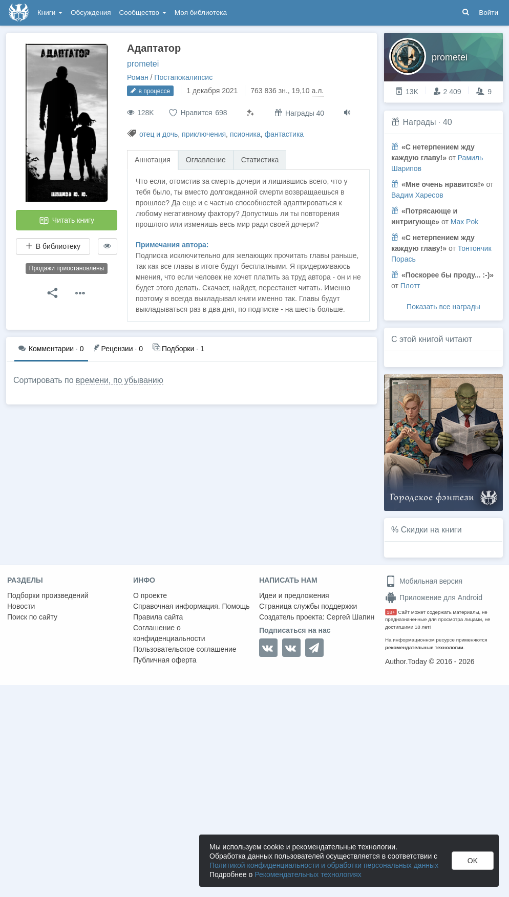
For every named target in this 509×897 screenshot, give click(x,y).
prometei (143, 63)
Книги (49, 12)
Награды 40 (299, 113)
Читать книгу (66, 221)
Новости (21, 606)
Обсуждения (91, 12)
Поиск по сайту (32, 617)
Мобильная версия (423, 581)
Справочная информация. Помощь (191, 606)
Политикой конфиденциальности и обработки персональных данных (323, 865)
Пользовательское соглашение (185, 649)
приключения (204, 134)
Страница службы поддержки (308, 606)
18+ (391, 612)
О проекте (150, 595)
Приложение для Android (433, 597)
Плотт (410, 286)
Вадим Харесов (417, 195)
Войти (488, 12)
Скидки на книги (431, 529)
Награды (419, 122)
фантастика (284, 134)
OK (473, 861)
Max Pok (464, 222)
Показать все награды (443, 307)
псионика (245, 134)
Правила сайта (158, 617)
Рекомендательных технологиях (308, 874)
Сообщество (142, 12)
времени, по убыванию (119, 380)
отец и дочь (158, 134)
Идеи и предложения (294, 595)
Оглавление (206, 160)
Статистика (260, 160)
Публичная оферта (165, 660)
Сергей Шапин (350, 617)
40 (447, 122)
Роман (138, 77)
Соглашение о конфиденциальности (169, 633)
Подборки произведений (48, 595)
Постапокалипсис (183, 77)
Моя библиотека (201, 12)
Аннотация (153, 160)
